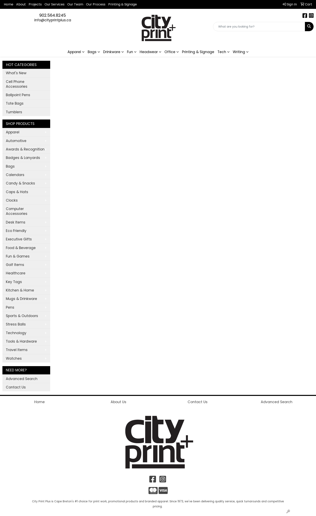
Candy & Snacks (20, 183)
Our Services (54, 4)
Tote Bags (15, 103)
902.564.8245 (52, 15)
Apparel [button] (74, 51)
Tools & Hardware (21, 341)
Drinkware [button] (111, 51)
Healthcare (15, 273)
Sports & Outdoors (22, 315)
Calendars (15, 174)
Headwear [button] (149, 51)
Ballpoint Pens (18, 95)
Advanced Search (21, 378)
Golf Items (15, 264)
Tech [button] (221, 51)
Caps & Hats (17, 192)
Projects (35, 4)
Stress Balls (16, 324)
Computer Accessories (16, 211)
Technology (16, 333)
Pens (10, 307)
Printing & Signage (198, 51)
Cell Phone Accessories (16, 84)
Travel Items (17, 349)
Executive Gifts (19, 239)
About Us (118, 402)
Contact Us (16, 387)
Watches (14, 358)
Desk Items (15, 222)
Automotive (16, 140)
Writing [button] (239, 51)
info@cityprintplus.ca (52, 20)
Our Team (75, 4)
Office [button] (169, 51)
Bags (10, 166)
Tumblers (14, 112)
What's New (16, 73)
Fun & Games (18, 256)
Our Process (95, 4)
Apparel (12, 132)
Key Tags (14, 281)
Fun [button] (130, 51)
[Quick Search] (259, 26)
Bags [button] (92, 51)
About (21, 4)
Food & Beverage (21, 247)
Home (8, 4)
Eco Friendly (16, 230)
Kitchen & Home (20, 290)
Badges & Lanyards (23, 157)
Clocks (12, 200)
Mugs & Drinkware (21, 298)
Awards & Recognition (25, 149)
